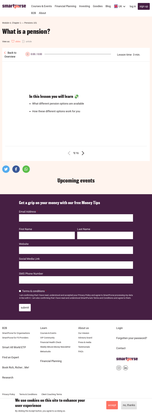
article (29, 41)
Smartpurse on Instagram (118, 368)
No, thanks (129, 405)
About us (83, 328)
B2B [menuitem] (33, 13)
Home (120, 358)
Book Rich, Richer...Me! (15, 367)
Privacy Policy (84, 295)
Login (119, 328)
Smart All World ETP (14, 347)
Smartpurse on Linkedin (125, 368)
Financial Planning (51, 361)
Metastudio (45, 351)
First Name (25, 229)
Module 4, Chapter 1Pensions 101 (19, 23)
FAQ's (80, 351)
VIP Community (47, 338)
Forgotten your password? (131, 338)
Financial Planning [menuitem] (65, 6)
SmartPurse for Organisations (16, 333)
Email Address (27, 211)
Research (7, 377)
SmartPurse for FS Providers (15, 338)
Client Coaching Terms (51, 394)
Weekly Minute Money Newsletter (55, 347)
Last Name (83, 229)
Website (24, 243)
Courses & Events (48, 333)
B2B (4, 328)
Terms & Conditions (28, 394)
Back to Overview (10, 54)
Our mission (83, 333)
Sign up (144, 6)
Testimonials (84, 347)
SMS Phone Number (31, 273)
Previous (70, 153)
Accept (112, 405)
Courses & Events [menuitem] (41, 6)
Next (82, 153)
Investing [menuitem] (84, 6)
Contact (121, 348)
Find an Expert (10, 357)
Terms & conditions (33, 291)
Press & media (84, 342)
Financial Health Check (50, 342)
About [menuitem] (42, 13)
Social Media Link (29, 258)
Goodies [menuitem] (98, 6)
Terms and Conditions (103, 298)
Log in (133, 6)
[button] (6, 169)
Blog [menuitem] (108, 6)
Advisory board (85, 338)
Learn (43, 328)
